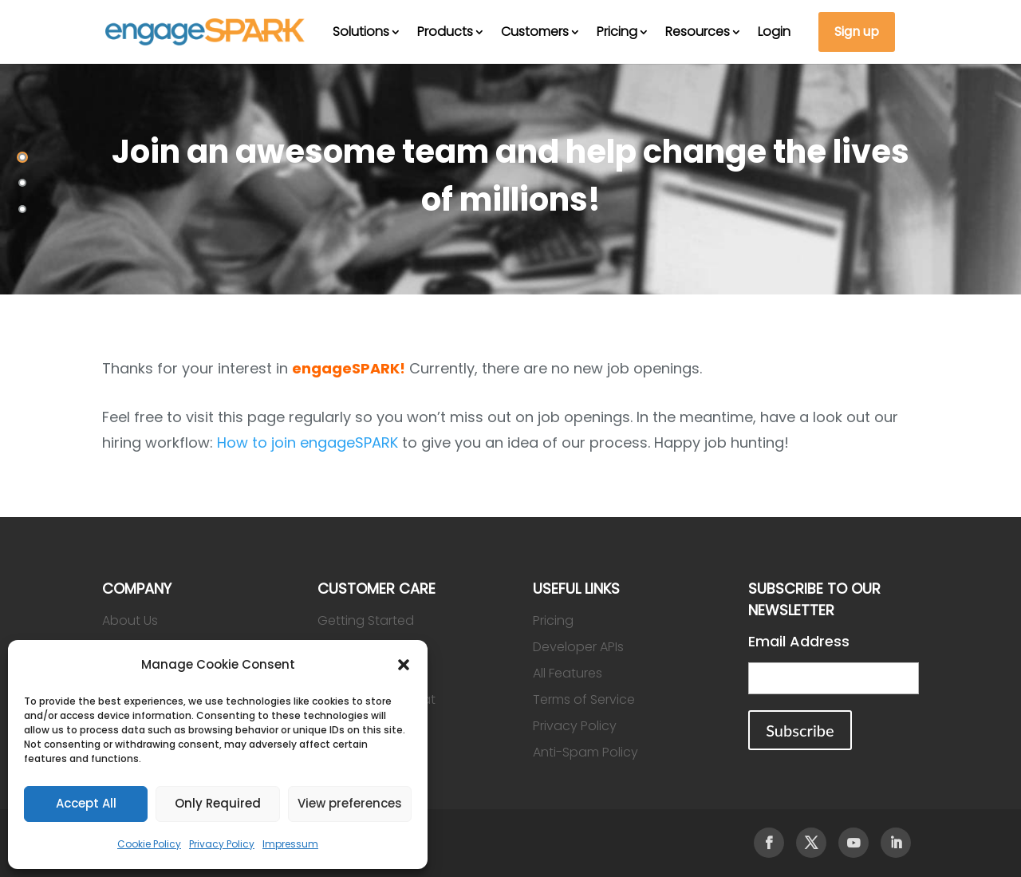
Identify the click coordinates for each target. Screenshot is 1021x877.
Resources (697, 31)
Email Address (799, 641)
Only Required (218, 803)
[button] (404, 665)
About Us (130, 620)
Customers (535, 31)
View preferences (350, 803)
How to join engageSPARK (307, 442)
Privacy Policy (221, 844)
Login (774, 31)
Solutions (361, 31)
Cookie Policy (149, 844)
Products (445, 31)
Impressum (290, 844)
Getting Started (365, 620)
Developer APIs (578, 647)
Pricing (617, 31)
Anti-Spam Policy (585, 752)
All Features (567, 673)
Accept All (86, 803)
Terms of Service (584, 699)
